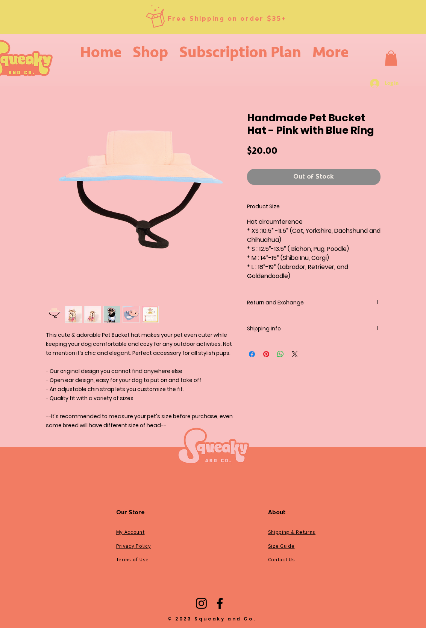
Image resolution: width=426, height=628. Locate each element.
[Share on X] (294, 354)
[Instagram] (201, 603)
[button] (391, 58)
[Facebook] (219, 603)
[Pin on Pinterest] (266, 354)
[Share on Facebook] (251, 354)
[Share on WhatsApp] (280, 354)
